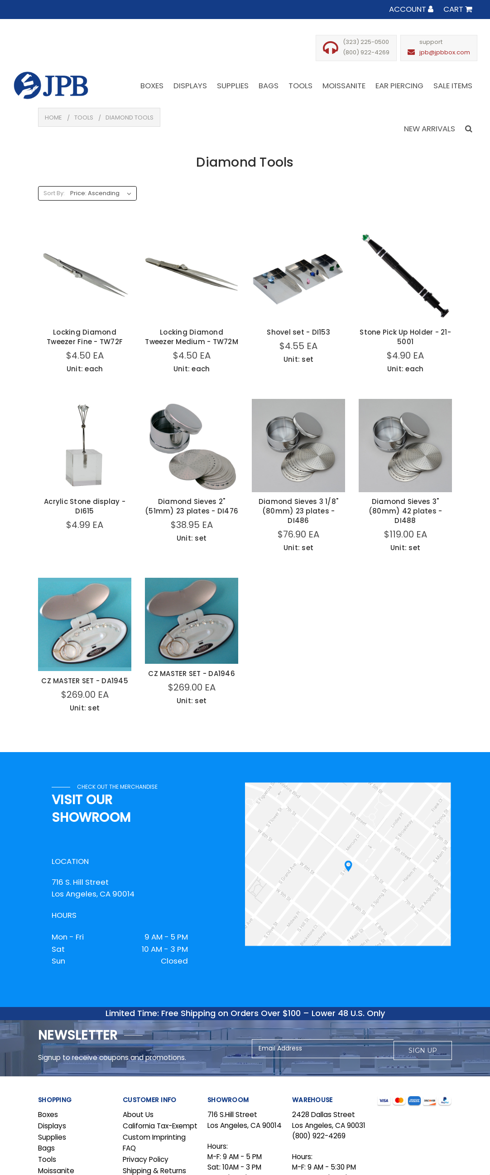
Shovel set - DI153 (298, 332)
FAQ (129, 1148)
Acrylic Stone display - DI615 (84, 506)
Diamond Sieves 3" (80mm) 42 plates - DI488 (405, 511)
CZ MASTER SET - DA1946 (191, 673)
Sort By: (54, 193)
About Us (138, 1114)
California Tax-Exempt (160, 1126)
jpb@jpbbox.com (444, 52)
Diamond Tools (130, 117)
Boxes (48, 1114)
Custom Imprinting (154, 1137)
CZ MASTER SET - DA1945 (84, 681)
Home (53, 117)
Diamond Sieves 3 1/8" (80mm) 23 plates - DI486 (298, 511)
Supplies (52, 1137)
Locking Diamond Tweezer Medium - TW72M (191, 336)
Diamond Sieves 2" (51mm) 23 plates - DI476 (191, 506)
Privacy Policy (145, 1159)
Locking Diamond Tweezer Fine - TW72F (85, 336)
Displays (52, 1126)
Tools (83, 117)
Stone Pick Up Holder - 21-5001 (405, 336)
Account (411, 9)
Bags (46, 1148)
